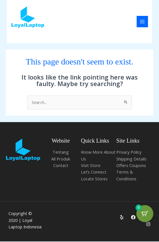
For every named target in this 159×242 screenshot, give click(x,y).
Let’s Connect (93, 172)
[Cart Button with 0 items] (144, 213)
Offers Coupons (131, 166)
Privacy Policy (128, 152)
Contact (60, 166)
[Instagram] (148, 224)
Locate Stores (94, 179)
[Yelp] (121, 218)
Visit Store (90, 166)
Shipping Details (131, 159)
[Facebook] (133, 218)
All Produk (60, 159)
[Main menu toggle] (142, 22)
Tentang (61, 152)
